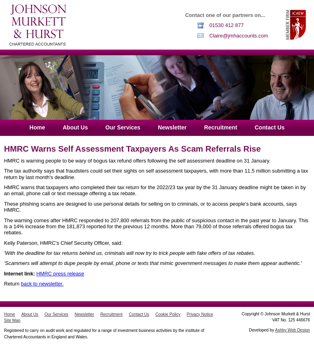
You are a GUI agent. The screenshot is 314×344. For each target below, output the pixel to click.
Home (37, 127)
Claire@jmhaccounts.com (238, 36)
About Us (75, 127)
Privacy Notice (200, 314)
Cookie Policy (167, 314)
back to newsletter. (42, 284)
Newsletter (172, 127)
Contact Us (270, 127)
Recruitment (220, 127)
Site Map (12, 320)
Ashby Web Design (292, 330)
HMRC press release (60, 274)
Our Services (122, 127)
